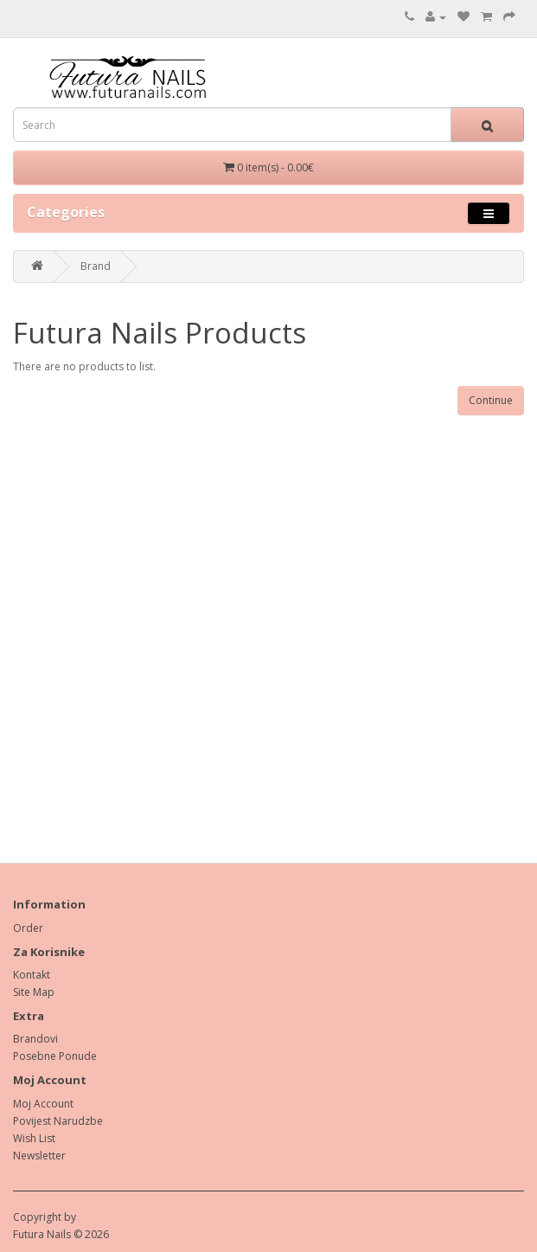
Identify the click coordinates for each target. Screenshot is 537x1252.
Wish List (34, 1138)
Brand (95, 266)
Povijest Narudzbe (58, 1121)
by (70, 1217)
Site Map (33, 992)
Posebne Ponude (55, 1056)
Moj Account (43, 1103)
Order (28, 928)
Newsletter (39, 1155)
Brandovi (35, 1038)
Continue (491, 400)
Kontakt (31, 974)
